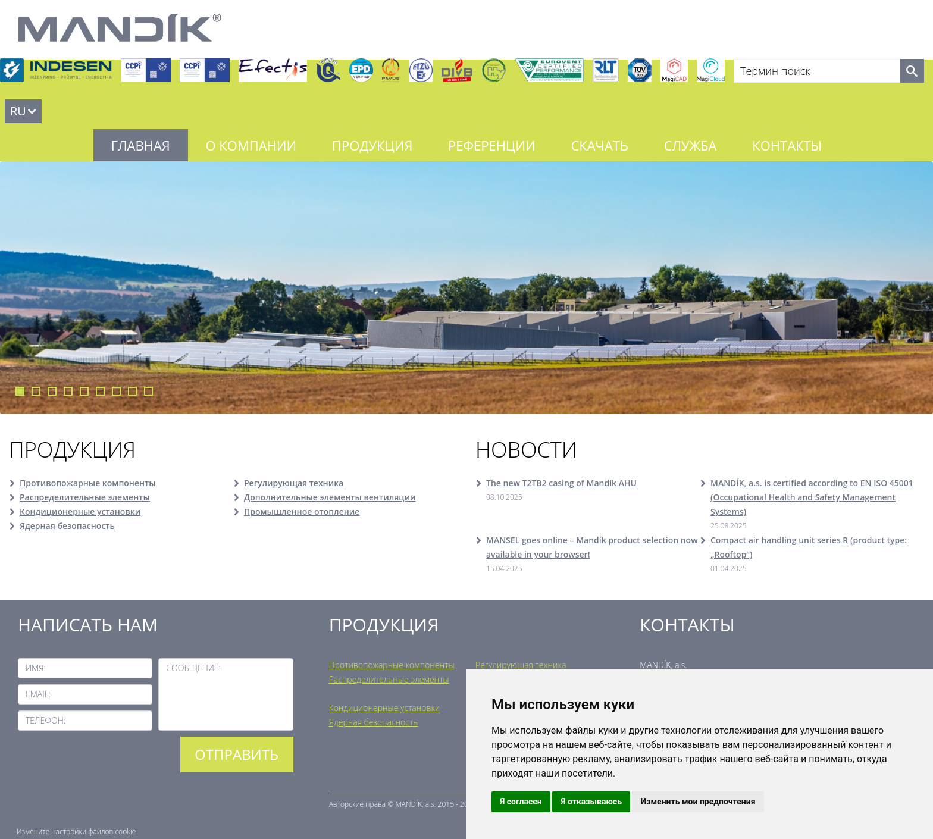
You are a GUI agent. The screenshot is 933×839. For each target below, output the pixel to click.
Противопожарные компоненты (88, 483)
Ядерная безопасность (67, 525)
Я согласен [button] (521, 801)
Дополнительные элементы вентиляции (329, 497)
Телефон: (45, 720)
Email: (38, 694)
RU (18, 111)
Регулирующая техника (293, 483)
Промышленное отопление (301, 511)
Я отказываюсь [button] (591, 801)
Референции (492, 145)
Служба (690, 145)
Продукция (372, 145)
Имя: (36, 668)
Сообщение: (193, 668)
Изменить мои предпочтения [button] (697, 801)
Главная (140, 145)
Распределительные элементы (85, 497)
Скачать (599, 145)
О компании (251, 145)
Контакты (787, 145)
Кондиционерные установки (80, 511)
